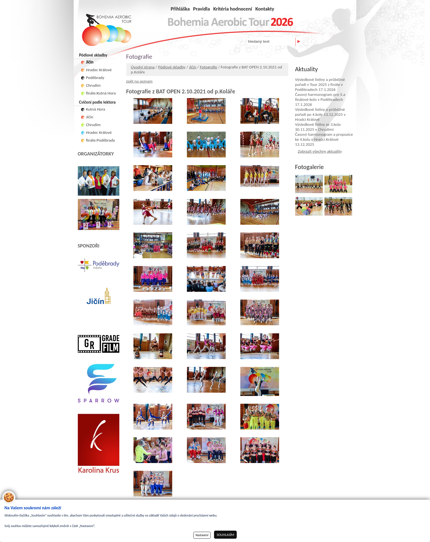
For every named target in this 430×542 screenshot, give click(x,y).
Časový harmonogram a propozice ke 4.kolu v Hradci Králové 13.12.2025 (324, 139)
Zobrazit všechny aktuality (320, 151)
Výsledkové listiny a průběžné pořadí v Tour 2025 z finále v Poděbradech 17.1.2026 (320, 84)
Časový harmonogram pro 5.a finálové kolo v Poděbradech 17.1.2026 (320, 99)
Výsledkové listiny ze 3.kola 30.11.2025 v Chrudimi (318, 127)
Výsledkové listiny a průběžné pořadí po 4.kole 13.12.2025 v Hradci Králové (320, 114)
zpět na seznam (139, 81)
